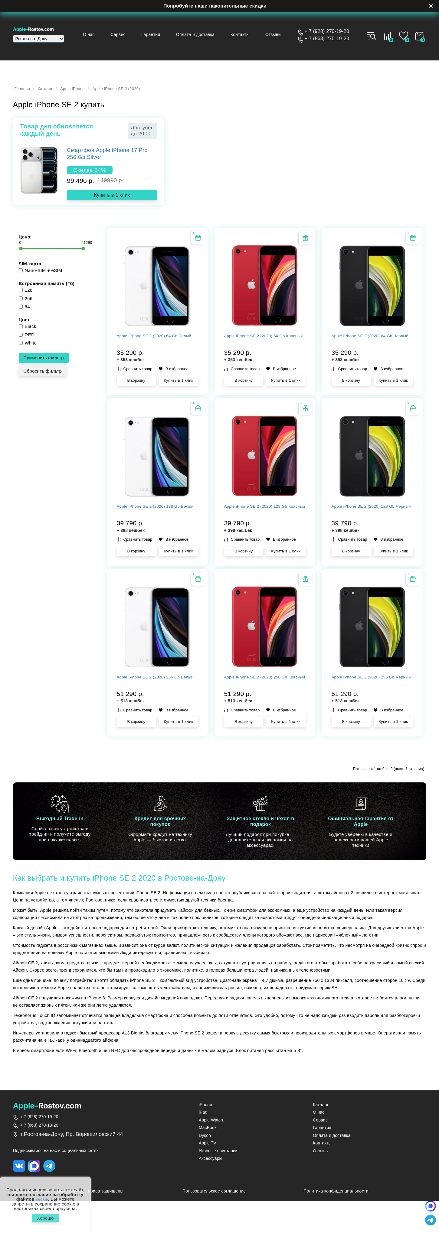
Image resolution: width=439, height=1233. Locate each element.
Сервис (133, 34)
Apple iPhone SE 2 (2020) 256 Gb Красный (264, 710)
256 (26, 305)
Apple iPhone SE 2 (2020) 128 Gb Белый (157, 532)
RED (27, 342)
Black (27, 333)
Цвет (24, 326)
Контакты (246, 34)
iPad (203, 1142)
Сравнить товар (134, 384)
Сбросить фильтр (43, 378)
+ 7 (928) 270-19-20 (327, 31)
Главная (25, 92)
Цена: (25, 244)
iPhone (205, 1134)
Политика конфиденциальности (336, 1223)
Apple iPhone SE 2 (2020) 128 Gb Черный (371, 532)
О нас (107, 34)
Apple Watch (211, 1150)
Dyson (205, 1165)
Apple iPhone (86, 92)
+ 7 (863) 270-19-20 (327, 38)
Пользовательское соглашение (214, 1223)
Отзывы (276, 34)
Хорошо (45, 1216)
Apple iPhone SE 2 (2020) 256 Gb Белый (157, 710)
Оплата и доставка (204, 34)
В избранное (173, 384)
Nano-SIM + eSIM (40, 277)
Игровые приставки (218, 1181)
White (28, 350)
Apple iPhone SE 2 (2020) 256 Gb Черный (371, 710)
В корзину (136, 395)
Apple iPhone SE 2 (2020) (142, 92)
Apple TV (207, 1173)
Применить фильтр (44, 364)
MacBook (208, 1158)
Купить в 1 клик (112, 198)
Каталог (53, 92)
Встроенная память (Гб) (47, 290)
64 (24, 313)
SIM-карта (30, 270)
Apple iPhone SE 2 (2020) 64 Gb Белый (155, 354)
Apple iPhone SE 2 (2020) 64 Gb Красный (262, 354)
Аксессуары (210, 1188)
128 (26, 297)
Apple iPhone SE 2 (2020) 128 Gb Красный (264, 532)
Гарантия (163, 34)
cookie (41, 1195)
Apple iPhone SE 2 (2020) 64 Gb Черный (370, 354)
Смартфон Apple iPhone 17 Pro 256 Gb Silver (107, 157)
